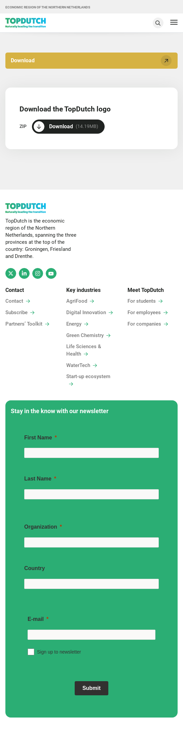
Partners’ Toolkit (23, 324)
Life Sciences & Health (83, 350)
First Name (38, 437)
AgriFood (76, 301)
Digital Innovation (86, 312)
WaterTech (78, 365)
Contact (14, 301)
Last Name (37, 478)
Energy (73, 324)
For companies (144, 324)
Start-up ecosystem (88, 376)
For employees (144, 312)
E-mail (36, 619)
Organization (40, 527)
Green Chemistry (85, 335)
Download (92, 60)
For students (141, 301)
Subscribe (16, 312)
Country (34, 568)
